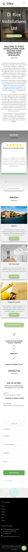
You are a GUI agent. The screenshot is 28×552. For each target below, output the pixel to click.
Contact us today (13, 115)
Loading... (14, 431)
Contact (3, 520)
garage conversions (8, 85)
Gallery (3, 512)
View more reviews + (14, 188)
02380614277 (14, 353)
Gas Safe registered (16, 88)
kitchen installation (17, 87)
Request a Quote (14, 36)
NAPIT (6, 88)
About (3, 506)
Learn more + (14, 238)
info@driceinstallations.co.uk (14, 364)
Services (3, 509)
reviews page (6, 109)
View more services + (14, 324)
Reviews (3, 515)
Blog (2, 517)
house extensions (19, 85)
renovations (6, 87)
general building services (9, 83)
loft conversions (21, 83)
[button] (6, 181)
